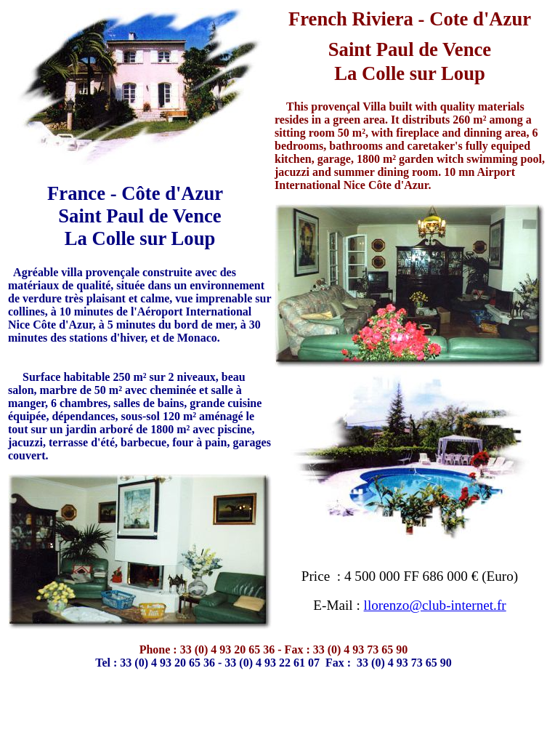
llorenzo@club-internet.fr (435, 605)
